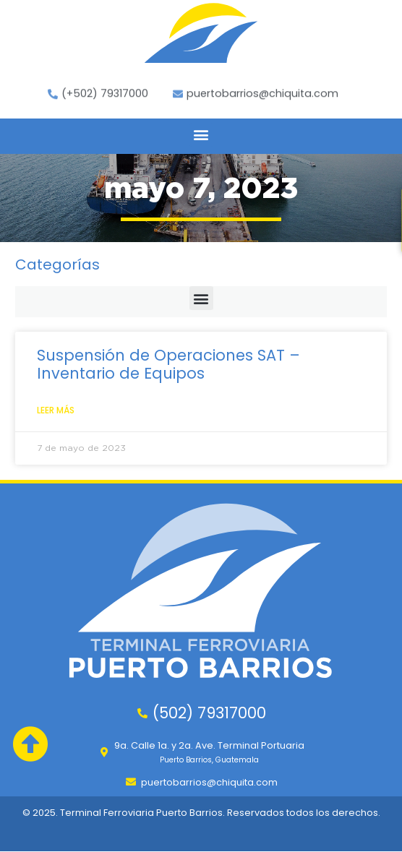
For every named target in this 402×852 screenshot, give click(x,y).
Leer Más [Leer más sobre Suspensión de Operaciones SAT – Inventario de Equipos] (55, 410)
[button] (201, 135)
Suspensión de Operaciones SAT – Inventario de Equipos (168, 364)
